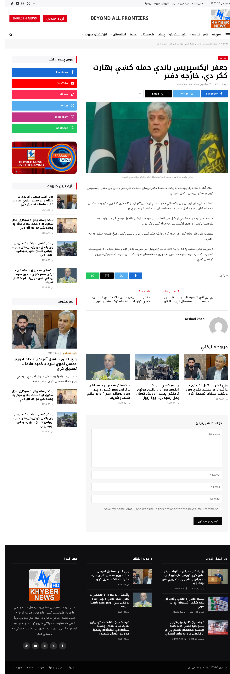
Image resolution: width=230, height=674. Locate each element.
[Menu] (223, 34)
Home (219, 43)
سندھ (129, 34)
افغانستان (114, 34)
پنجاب (156, 34)
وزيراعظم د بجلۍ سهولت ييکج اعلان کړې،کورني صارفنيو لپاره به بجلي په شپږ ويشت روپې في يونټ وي (179, 577)
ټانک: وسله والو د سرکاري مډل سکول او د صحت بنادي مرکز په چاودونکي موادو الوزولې (28, 224)
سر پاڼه (66, 667)
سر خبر (218, 58)
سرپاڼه (211, 34)
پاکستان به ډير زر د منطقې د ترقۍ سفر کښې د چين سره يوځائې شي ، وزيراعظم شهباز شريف (104, 391)
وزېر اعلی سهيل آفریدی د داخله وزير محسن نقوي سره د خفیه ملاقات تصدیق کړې (202, 389)
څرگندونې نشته (198, 84)
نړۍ (169, 3)
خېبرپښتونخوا (172, 34)
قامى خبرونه (193, 3)
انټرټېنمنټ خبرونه (91, 34)
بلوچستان (143, 34)
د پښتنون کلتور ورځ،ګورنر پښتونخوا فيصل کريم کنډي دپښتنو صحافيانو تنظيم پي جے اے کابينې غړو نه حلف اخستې (180, 628)
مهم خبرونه (179, 3)
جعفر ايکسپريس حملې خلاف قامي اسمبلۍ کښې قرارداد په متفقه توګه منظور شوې (116, 299)
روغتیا (144, 3)
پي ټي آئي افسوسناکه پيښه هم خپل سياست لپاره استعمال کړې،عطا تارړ (184, 299)
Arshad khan (190, 319)
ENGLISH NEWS (20, 18)
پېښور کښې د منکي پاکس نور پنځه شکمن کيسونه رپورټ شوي (180, 603)
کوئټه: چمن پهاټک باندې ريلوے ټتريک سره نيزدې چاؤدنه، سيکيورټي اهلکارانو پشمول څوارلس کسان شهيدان (105, 628)
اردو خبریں (50, 18)
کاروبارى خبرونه (156, 3)
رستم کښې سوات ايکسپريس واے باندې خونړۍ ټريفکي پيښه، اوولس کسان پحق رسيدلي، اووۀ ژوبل (153, 391)
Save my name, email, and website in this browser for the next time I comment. (156, 509)
